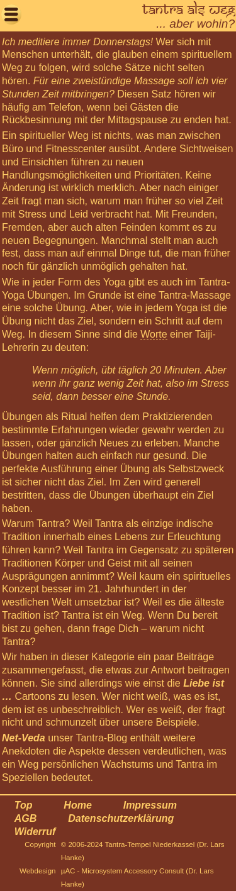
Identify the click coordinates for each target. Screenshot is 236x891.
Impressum (150, 805)
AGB (25, 818)
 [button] (11, 14)
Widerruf (35, 831)
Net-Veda (23, 738)
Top (23, 805)
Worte (153, 334)
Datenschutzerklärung (121, 818)
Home (77, 805)
